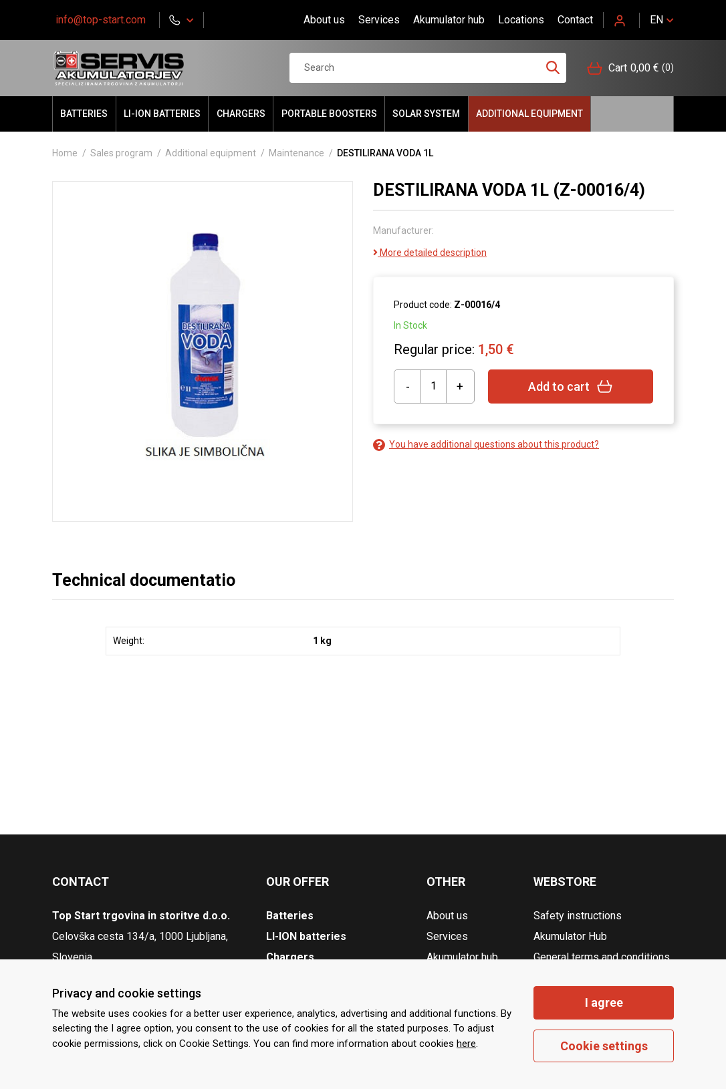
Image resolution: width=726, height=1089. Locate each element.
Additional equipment (529, 113)
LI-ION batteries (162, 113)
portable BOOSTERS (329, 113)
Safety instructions (577, 915)
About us (324, 19)
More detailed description (430, 252)
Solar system (426, 113)
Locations (521, 19)
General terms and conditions (601, 957)
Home (65, 153)
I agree (604, 1002)
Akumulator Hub (570, 936)
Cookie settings (604, 1046)
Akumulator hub (449, 19)
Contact (575, 19)
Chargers (241, 113)
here (466, 1044)
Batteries (84, 113)
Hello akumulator (632, 114)
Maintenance (296, 153)
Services (379, 19)
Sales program (121, 153)
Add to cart (570, 386)
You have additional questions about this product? (486, 445)
